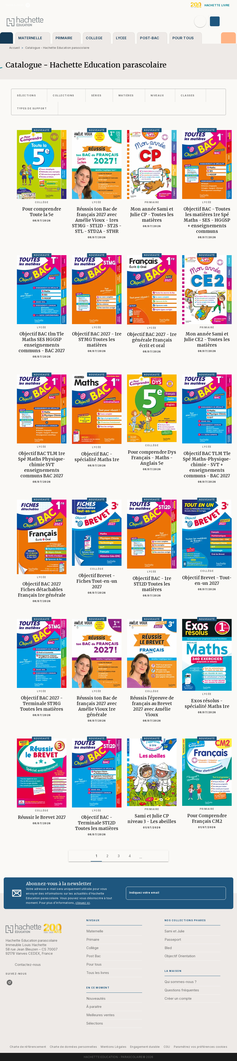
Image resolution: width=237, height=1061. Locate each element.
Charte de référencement (28, 1046)
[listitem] (28, 5)
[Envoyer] (220, 893)
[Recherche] (200, 21)
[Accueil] (25, 21)
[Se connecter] (220, 21)
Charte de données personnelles (73, 1046)
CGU (167, 1046)
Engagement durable (145, 1046)
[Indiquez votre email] (170, 893)
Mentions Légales (113, 1046)
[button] (29, 95)
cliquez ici (82, 903)
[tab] (6, 38)
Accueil (14, 47)
